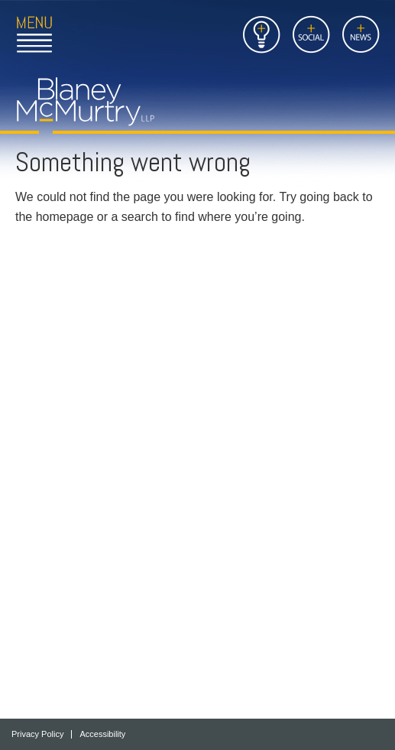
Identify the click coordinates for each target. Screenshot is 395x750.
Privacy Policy (37, 734)
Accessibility (102, 734)
